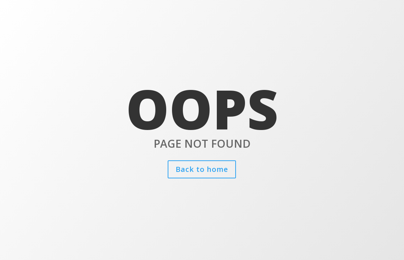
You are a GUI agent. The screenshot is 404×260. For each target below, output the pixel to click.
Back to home (202, 169)
